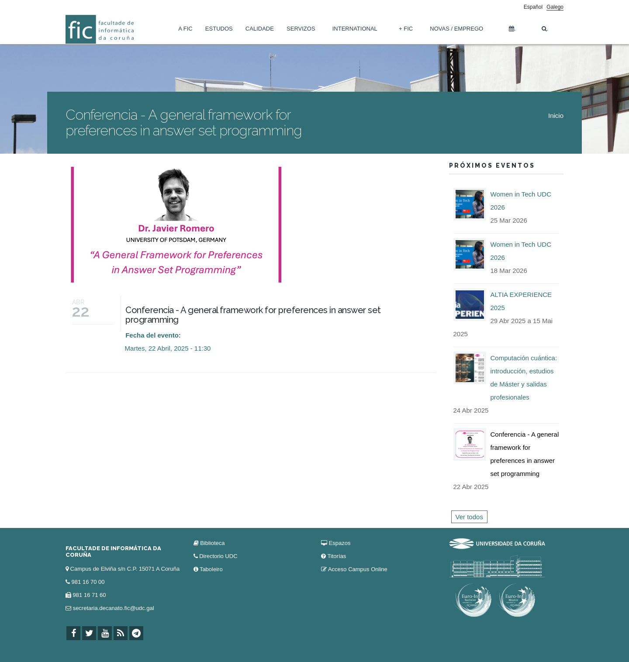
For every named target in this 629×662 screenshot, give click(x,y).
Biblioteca (212, 543)
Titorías (336, 556)
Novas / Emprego (456, 28)
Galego (554, 7)
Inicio (555, 115)
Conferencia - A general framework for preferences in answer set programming (253, 315)
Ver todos (469, 517)
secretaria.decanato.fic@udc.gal (113, 608)
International (354, 28)
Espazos (340, 543)
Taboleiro (211, 569)
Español (533, 7)
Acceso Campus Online (357, 569)
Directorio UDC (218, 556)
